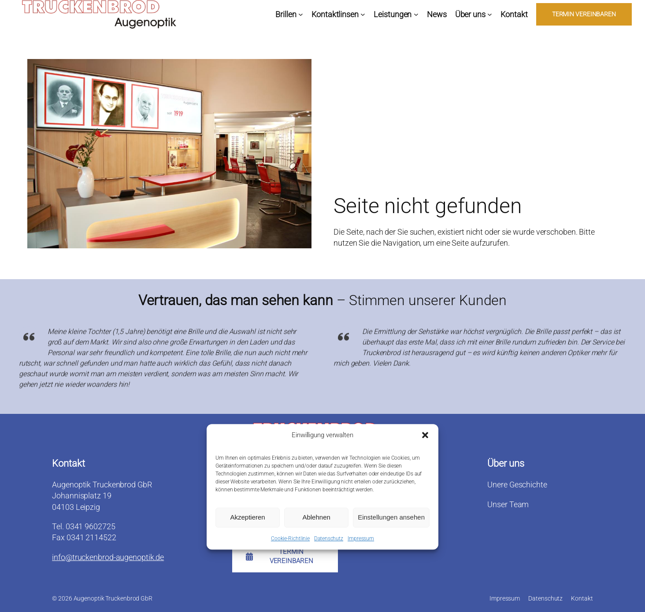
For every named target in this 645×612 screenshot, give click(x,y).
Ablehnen (316, 518)
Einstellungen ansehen (391, 518)
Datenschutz (328, 540)
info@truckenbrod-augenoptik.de (108, 557)
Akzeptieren (247, 518)
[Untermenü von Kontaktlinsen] (362, 14)
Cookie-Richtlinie (290, 540)
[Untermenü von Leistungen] (416, 14)
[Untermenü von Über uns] (489, 14)
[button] (425, 436)
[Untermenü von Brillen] (300, 14)
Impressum (361, 540)
